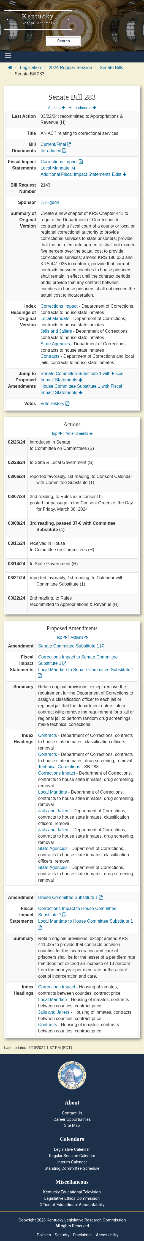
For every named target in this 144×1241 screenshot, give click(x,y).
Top (56, 433)
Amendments (82, 107)
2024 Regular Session (70, 67)
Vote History (54, 403)
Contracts (49, 356)
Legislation (30, 67)
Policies (44, 1234)
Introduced (53, 150)
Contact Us (72, 1113)
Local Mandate (57, 168)
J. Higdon (49, 202)
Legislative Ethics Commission (72, 1198)
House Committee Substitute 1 (70, 897)
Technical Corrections (59, 766)
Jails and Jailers (56, 331)
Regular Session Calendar (72, 1155)
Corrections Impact (61, 161)
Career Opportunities (72, 1119)
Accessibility (107, 1234)
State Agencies (55, 343)
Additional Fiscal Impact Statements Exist (83, 174)
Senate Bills (111, 67)
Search (63, 41)
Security (62, 1234)
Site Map (72, 1125)
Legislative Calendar (72, 1149)
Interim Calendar (72, 1162)
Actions (56, 107)
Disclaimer (82, 1234)
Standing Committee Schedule (72, 1168)
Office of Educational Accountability (72, 1204)
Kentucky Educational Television (72, 1192)
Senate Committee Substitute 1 (71, 646)
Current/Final (55, 144)
